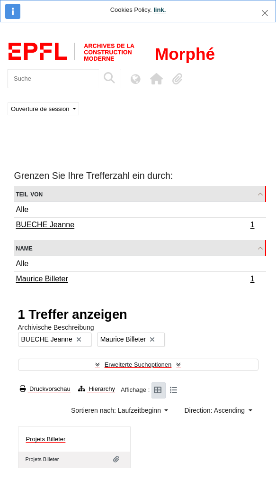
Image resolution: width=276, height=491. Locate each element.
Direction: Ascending (215, 410)
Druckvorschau (45, 388)
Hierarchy (96, 388)
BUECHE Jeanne (135, 225)
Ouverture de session (41, 108)
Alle (22, 209)
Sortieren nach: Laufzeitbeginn (117, 410)
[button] (156, 78)
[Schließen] (265, 13)
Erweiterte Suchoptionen (138, 364)
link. (159, 9)
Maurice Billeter (135, 280)
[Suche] (53, 78)
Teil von (29, 193)
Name (24, 247)
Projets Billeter (46, 439)
